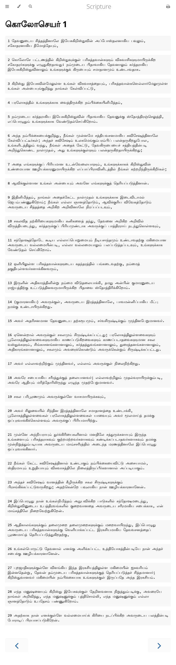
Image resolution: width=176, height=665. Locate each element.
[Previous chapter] (16, 645)
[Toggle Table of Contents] (7, 6)
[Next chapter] (159, 645)
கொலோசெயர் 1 (36, 23)
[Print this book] (168, 6)
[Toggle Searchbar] (30, 6)
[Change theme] (19, 6)
